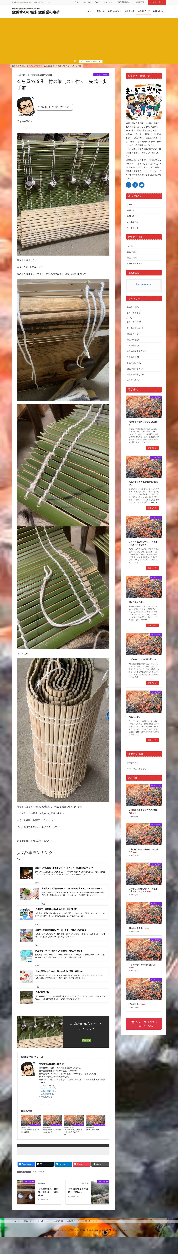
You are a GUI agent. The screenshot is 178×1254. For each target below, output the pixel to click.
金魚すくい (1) (133, 334)
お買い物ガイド (42, 1238)
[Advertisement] (89, 39)
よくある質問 (133, 222)
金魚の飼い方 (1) (134, 363)
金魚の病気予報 (48, 1108)
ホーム (130, 204)
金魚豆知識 (132, 258)
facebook (87, 2)
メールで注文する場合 (136, 769)
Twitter (97, 2)
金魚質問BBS (47, 1111)
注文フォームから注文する (91, 61)
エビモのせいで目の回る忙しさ (142, 659)
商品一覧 (131, 210)
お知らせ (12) (133, 307)
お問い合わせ (157, 2)
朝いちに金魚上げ (92, 1147)
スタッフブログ (101, 75)
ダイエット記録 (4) (135, 328)
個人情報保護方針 (124, 2)
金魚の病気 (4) (133, 345)
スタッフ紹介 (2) (134, 322)
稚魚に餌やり (134, 717)
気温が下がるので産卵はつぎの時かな (52, 1148)
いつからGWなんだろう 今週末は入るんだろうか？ (74, 1149)
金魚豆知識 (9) (133, 380)
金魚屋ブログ (73, 1238)
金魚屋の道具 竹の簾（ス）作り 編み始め (48, 1209)
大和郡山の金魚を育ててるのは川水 (30, 1148)
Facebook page (143, 284)
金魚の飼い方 (133, 252)
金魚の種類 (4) (133, 357)
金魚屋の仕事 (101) (135, 374)
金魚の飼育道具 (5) (135, 369)
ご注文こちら (133, 763)
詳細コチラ (152, 448)
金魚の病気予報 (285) (136, 351)
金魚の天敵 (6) (133, 339)
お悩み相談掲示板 (134, 263)
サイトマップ (109, 2)
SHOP (77, 2)
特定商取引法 (141, 2)
